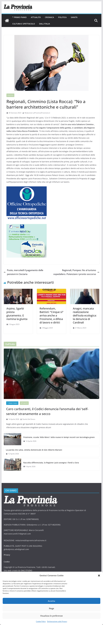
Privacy (7, 555)
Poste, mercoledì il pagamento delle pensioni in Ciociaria (23, 272)
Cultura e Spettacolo (23, 23)
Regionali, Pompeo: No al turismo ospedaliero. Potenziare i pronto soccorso (76, 272)
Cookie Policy (41, 621)
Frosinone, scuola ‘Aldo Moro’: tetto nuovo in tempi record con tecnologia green (59, 437)
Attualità (36, 17)
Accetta (51, 601)
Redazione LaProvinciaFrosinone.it (37, 113)
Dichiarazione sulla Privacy (57, 621)
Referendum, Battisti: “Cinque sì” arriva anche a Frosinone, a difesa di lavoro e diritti (51, 315)
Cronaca (49, 17)
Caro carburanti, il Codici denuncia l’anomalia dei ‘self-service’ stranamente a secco (47, 411)
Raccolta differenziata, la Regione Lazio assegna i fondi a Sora (51, 462)
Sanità (74, 17)
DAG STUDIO (26, 570)
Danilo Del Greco (28, 419)
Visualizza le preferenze (51, 615)
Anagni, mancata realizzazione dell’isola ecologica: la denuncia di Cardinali (85, 315)
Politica (62, 17)
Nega (51, 608)
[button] (99, 575)
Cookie (7, 561)
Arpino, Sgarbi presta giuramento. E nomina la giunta (16, 314)
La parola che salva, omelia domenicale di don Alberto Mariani (34, 450)
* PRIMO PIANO (19, 17)
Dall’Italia (44, 23)
